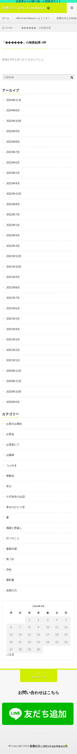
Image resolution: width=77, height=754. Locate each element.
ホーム (5, 18)
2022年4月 (13, 235)
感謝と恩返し (14, 527)
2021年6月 (13, 308)
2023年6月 (13, 162)
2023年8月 (13, 141)
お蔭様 (10, 454)
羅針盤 (10, 579)
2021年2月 (13, 350)
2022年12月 (13, 193)
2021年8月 (13, 287)
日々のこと (13, 538)
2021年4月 (13, 329)
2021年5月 (13, 318)
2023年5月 (13, 172)
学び (8, 486)
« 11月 (10, 654)
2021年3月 (13, 339)
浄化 (8, 569)
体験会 (10, 475)
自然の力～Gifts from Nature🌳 (49, 745)
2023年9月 (13, 131)
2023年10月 (13, 120)
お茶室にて (13, 444)
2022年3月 (13, 245)
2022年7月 (13, 214)
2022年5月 (13, 225)
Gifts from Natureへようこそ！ (33, 18)
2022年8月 (13, 204)
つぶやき (11, 465)
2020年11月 (13, 381)
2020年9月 (13, 401)
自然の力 (11, 590)
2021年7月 (13, 297)
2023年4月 (13, 183)
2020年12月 (13, 370)
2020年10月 (13, 391)
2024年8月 (13, 110)
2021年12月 (13, 256)
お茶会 (10, 434)
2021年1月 (13, 360)
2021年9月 (13, 277)
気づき (10, 559)
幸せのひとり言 (15, 507)
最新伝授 (11, 548)
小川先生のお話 (15, 496)
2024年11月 (13, 100)
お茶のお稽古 (14, 423)
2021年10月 (13, 266)
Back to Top (38, 677)
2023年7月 (13, 152)
